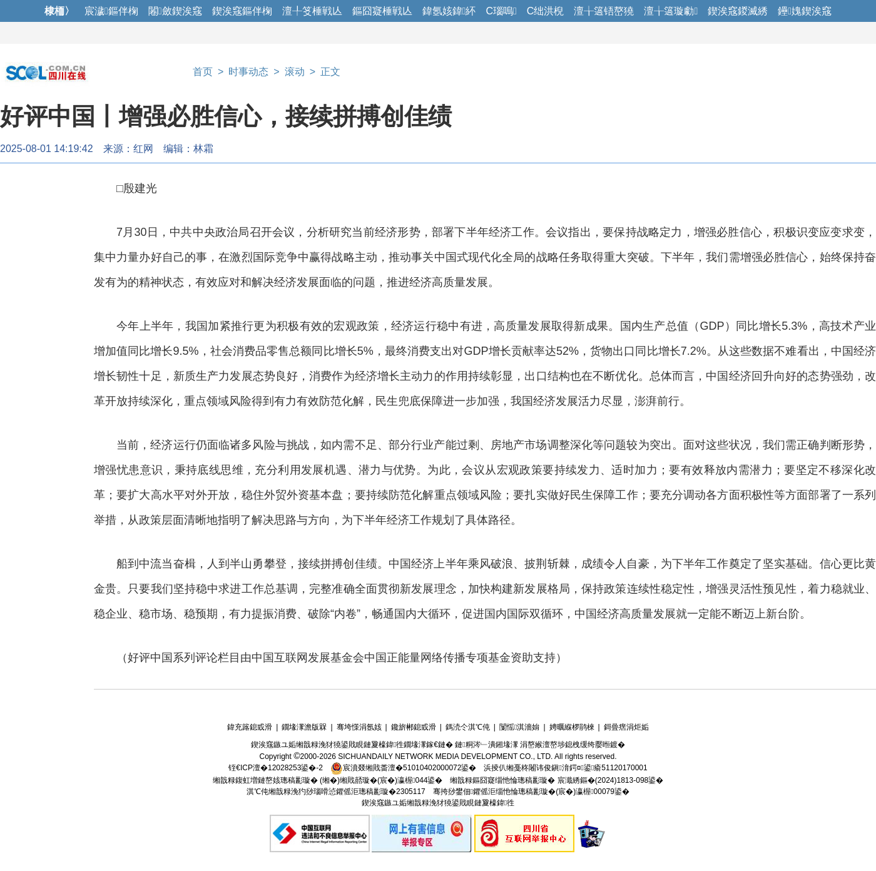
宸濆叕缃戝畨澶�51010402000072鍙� (403, 767)
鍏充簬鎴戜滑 (249, 727)
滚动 (295, 71)
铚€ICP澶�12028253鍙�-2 (275, 767)
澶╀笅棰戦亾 (312, 11)
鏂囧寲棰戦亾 (382, 11)
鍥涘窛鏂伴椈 (242, 11)
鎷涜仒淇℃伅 (468, 727)
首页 (203, 71)
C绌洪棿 (545, 11)
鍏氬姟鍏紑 (449, 11)
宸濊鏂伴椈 (111, 11)
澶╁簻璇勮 (671, 11)
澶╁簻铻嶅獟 (604, 11)
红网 (143, 148)
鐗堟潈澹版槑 (304, 727)
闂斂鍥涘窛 (175, 11)
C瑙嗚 (501, 11)
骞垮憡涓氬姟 (359, 727)
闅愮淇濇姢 (519, 727)
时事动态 (248, 71)
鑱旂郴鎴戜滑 (413, 727)
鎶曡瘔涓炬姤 (626, 727)
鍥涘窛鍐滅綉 (738, 11)
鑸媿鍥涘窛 (805, 11)
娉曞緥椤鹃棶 (571, 727)
